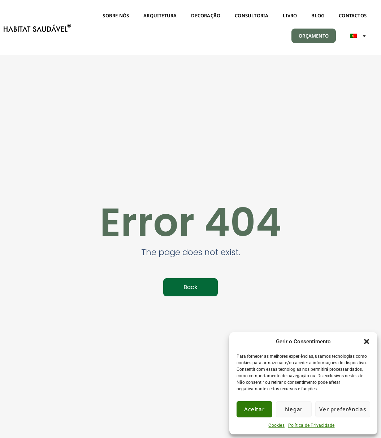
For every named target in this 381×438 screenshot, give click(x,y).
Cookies (276, 425)
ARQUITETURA (160, 15)
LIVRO (290, 15)
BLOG (317, 15)
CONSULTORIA (251, 15)
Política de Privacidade (311, 425)
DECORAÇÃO (205, 15)
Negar (294, 409)
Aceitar (254, 409)
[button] (366, 341)
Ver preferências (342, 409)
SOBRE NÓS (116, 15)
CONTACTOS (353, 15)
